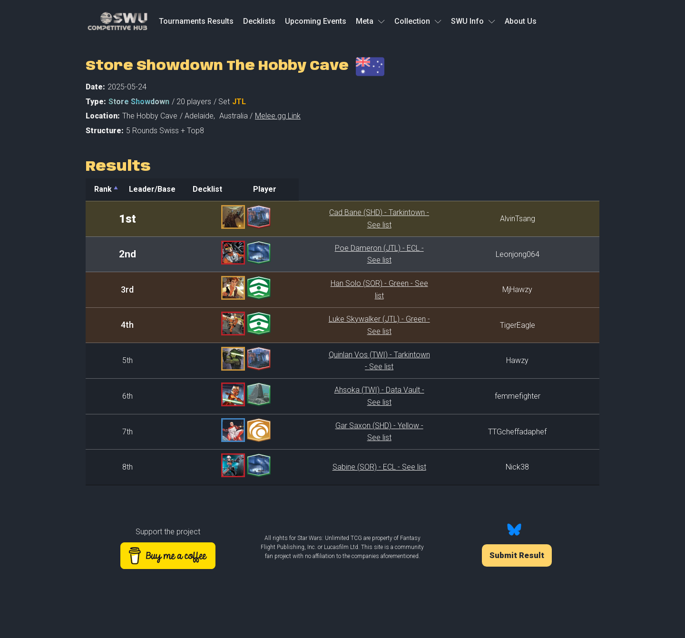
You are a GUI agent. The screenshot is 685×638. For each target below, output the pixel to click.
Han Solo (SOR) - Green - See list (331, 289)
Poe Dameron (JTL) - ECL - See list (331, 254)
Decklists (259, 21)
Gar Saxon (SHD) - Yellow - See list (331, 431)
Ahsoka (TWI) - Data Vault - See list (332, 396)
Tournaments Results (196, 21)
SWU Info (473, 21)
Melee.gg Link (278, 115)
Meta (370, 21)
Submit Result (516, 555)
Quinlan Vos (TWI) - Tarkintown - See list (331, 360)
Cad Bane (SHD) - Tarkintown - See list (331, 218)
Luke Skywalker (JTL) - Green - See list (331, 325)
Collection (417, 21)
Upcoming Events (315, 21)
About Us (521, 21)
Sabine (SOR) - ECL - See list (331, 466)
